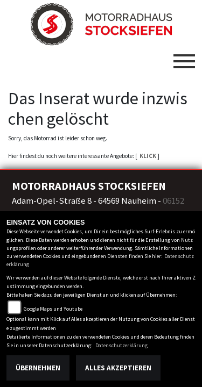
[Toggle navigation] (184, 57)
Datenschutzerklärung (121, 345)
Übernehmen (38, 367)
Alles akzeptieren (118, 367)
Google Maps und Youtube (53, 308)
